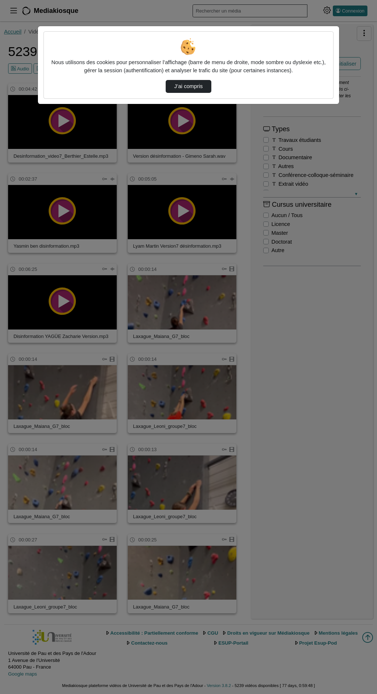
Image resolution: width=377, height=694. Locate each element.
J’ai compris (188, 86)
